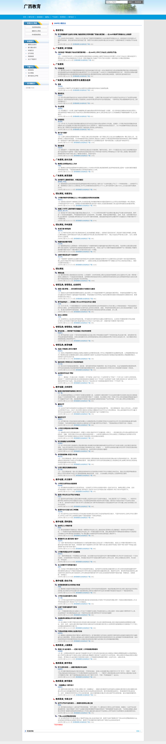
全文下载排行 (32, 59)
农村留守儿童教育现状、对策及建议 (70, 180)
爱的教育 (61, 146)
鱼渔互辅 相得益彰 (64, 229)
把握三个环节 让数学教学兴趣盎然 (70, 209)
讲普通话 (61, 120)
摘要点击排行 (32, 44)
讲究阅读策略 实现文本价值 (67, 454)
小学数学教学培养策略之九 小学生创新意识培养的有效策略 (78, 198)
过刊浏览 (31, 53)
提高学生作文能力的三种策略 (68, 510)
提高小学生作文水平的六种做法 (69, 495)
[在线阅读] (83, 44)
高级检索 (31, 56)
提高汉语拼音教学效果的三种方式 (70, 391)
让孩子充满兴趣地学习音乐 (67, 607)
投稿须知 (31, 70)
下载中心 (30, 67)
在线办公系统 (32, 23)
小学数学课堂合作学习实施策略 (69, 552)
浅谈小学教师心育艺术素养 (67, 349)
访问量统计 (31, 83)
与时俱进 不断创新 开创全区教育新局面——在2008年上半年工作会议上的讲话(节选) (87, 52)
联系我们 (63, 17)
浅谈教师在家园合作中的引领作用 (70, 618)
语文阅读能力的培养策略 (66, 441)
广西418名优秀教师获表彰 (67, 716)
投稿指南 (40, 17)
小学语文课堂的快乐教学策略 (68, 428)
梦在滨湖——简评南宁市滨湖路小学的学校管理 (74, 331)
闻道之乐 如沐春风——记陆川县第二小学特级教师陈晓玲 (78, 649)
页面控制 (30, 731)
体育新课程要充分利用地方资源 (69, 585)
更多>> (138, 731)
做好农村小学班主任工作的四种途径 (70, 362)
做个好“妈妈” (62, 133)
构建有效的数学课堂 (65, 242)
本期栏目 (31, 50)
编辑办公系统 (36, 31)
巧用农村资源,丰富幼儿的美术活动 (70, 631)
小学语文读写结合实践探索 (67, 484)
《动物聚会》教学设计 (66, 685)
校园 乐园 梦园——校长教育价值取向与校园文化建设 (76, 289)
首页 (24, 17)
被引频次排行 (32, 47)
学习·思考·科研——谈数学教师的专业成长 (72, 667)
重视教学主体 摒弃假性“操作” (68, 539)
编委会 (47, 17)
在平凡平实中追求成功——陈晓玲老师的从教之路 (75, 703)
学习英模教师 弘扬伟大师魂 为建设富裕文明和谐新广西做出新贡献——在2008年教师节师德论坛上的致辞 (95, 34)
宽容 (59, 84)
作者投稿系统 (36, 34)
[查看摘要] (76, 44)
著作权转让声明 (33, 76)
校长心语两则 (62, 315)
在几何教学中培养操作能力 (67, 565)
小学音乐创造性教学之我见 (67, 596)
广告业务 (55, 17)
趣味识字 (61, 404)
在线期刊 (30, 41)
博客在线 (61, 273)
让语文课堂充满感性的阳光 (67, 468)
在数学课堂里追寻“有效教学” (68, 255)
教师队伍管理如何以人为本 (67, 164)
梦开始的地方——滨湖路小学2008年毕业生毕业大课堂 (77, 302)
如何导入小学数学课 (65, 526)
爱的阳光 (61, 93)
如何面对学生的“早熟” (66, 373)
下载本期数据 (58, 725)
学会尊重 (61, 107)
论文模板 (31, 73)
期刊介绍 (31, 17)
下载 (88, 44)
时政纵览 (61, 68)
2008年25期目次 (60, 23)
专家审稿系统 (36, 27)
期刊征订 (71, 17)
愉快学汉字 (62, 417)
